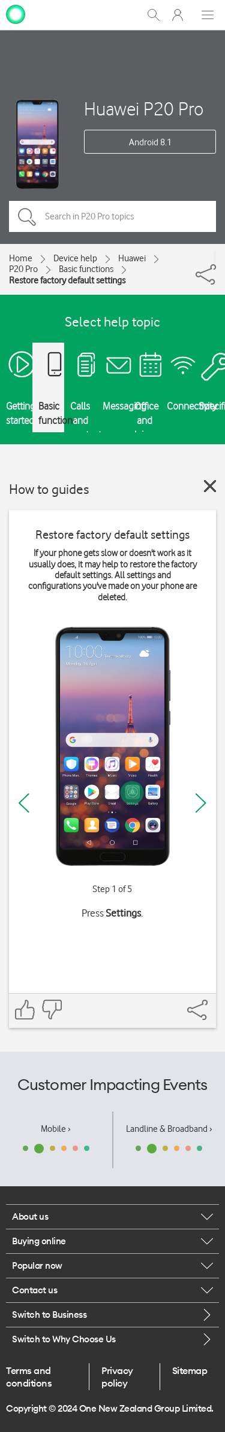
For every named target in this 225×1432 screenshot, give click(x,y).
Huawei (132, 258)
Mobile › (56, 1128)
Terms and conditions (29, 1376)
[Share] (215, 257)
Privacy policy (117, 1376)
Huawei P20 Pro (143, 108)
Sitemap (190, 1370)
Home (20, 258)
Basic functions (86, 269)
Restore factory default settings (67, 280)
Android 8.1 (150, 142)
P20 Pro (23, 269)
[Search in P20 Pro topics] (112, 216)
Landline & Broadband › (169, 1128)
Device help (75, 258)
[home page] (15, 13)
